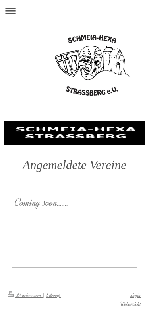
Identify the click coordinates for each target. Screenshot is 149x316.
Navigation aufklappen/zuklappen (74, 10)
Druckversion (25, 295)
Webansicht (130, 304)
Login (135, 295)
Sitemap (53, 295)
